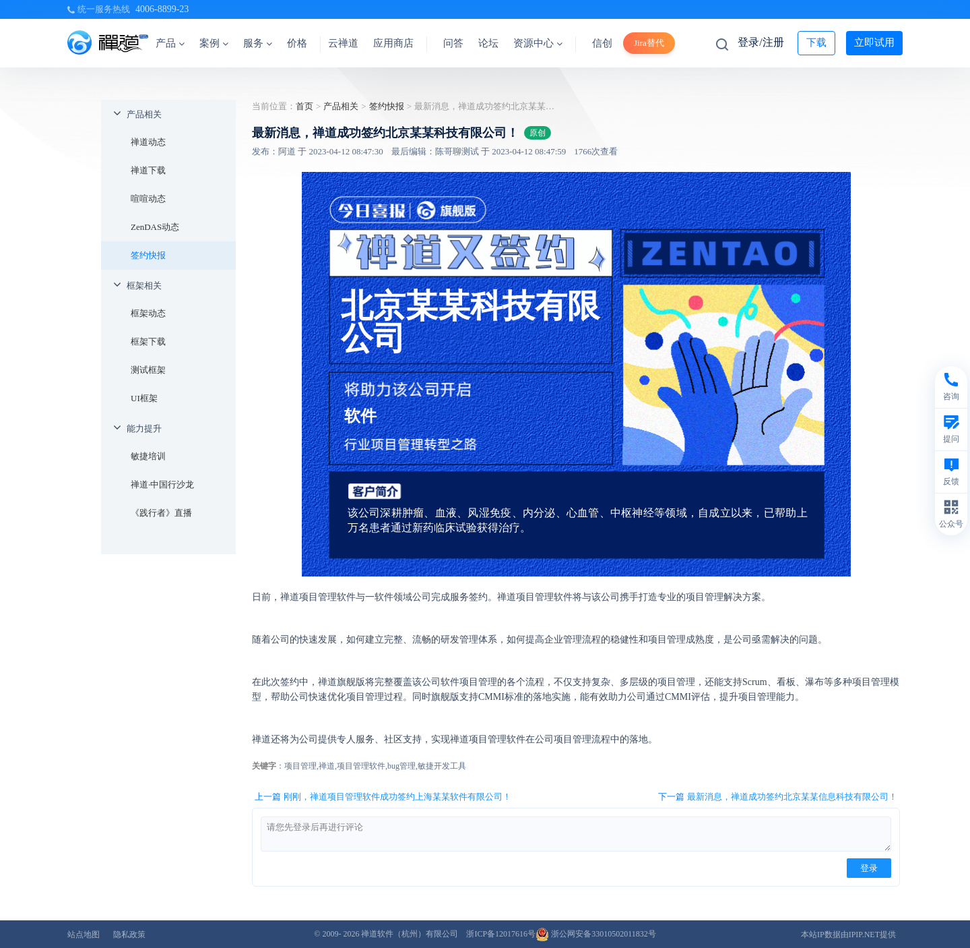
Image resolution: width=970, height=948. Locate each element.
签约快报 (148, 255)
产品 (170, 43)
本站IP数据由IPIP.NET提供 (848, 934)
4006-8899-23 (162, 9)
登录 (869, 868)
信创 (602, 43)
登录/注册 (760, 42)
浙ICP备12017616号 (501, 934)
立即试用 (874, 42)
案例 (213, 43)
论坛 (488, 43)
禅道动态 (148, 142)
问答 (453, 43)
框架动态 (148, 313)
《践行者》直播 (161, 513)
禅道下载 (148, 170)
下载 (816, 42)
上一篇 (383, 797)
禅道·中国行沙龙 (162, 484)
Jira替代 (649, 43)
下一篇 (777, 797)
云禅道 (343, 43)
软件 (360, 416)
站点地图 (83, 934)
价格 (297, 43)
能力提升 (144, 428)
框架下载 (148, 341)
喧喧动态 (148, 199)
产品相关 (144, 114)
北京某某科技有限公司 (470, 322)
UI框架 (144, 398)
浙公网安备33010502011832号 (596, 934)
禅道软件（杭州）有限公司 (409, 934)
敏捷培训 (148, 456)
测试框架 (148, 370)
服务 (257, 43)
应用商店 (393, 43)
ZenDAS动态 (155, 227)
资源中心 (537, 43)
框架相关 (144, 285)
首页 (304, 106)
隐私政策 (129, 934)
